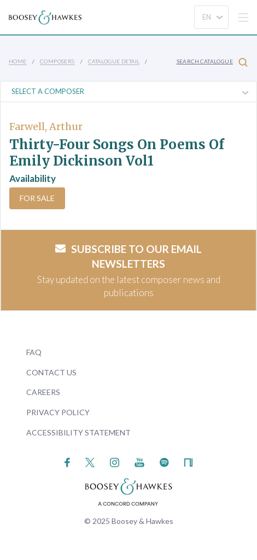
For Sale (37, 198)
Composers (57, 61)
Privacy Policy (58, 412)
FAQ (34, 352)
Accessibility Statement (78, 432)
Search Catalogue (212, 62)
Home (18, 61)
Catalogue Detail (113, 61)
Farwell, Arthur (46, 126)
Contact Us (51, 372)
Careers (43, 392)
